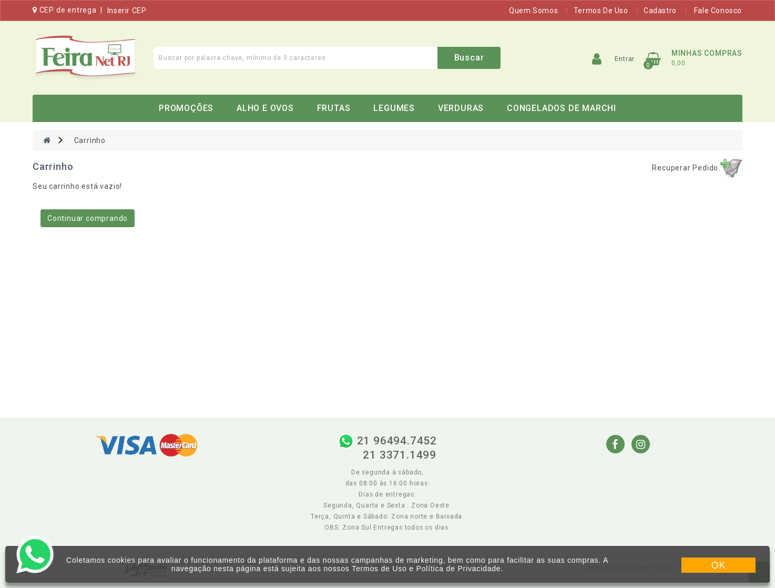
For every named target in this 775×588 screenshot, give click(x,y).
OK (718, 565)
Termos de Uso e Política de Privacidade (426, 568)
